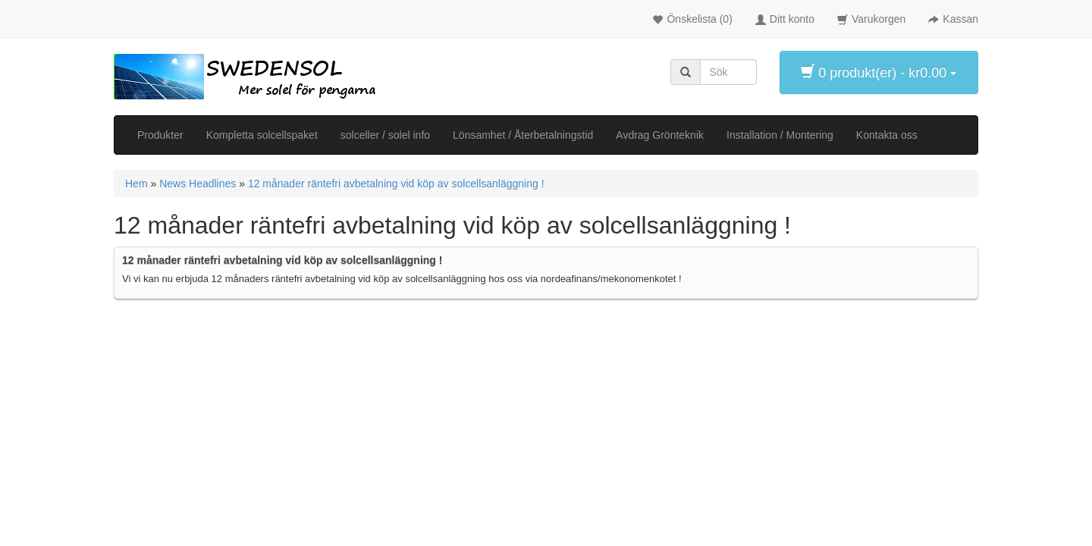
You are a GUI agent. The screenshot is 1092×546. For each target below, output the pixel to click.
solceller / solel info (385, 135)
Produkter (160, 135)
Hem (136, 183)
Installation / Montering (779, 135)
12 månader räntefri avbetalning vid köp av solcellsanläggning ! (396, 183)
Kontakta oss (887, 135)
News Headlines (197, 183)
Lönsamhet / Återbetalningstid (523, 135)
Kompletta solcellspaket (262, 135)
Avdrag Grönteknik (660, 135)
